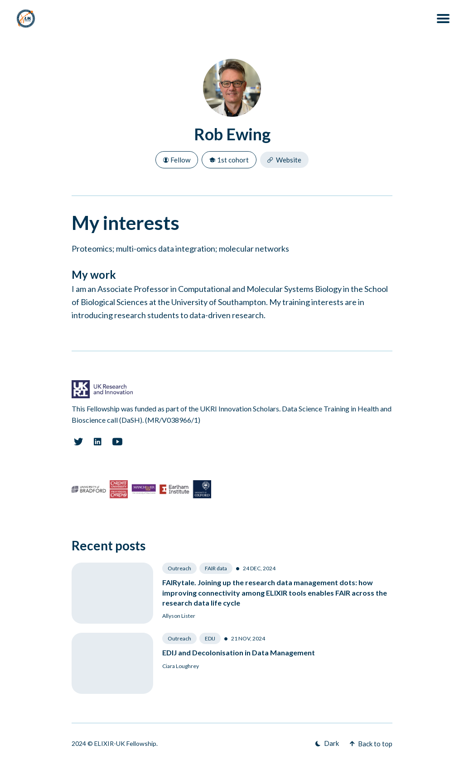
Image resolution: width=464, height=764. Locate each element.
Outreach (179, 568)
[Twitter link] (78, 442)
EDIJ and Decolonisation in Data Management (238, 652)
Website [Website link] (284, 160)
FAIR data (216, 568)
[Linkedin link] (97, 442)
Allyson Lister (178, 615)
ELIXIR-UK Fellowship (125, 743)
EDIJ (210, 638)
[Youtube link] (117, 442)
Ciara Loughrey (180, 666)
